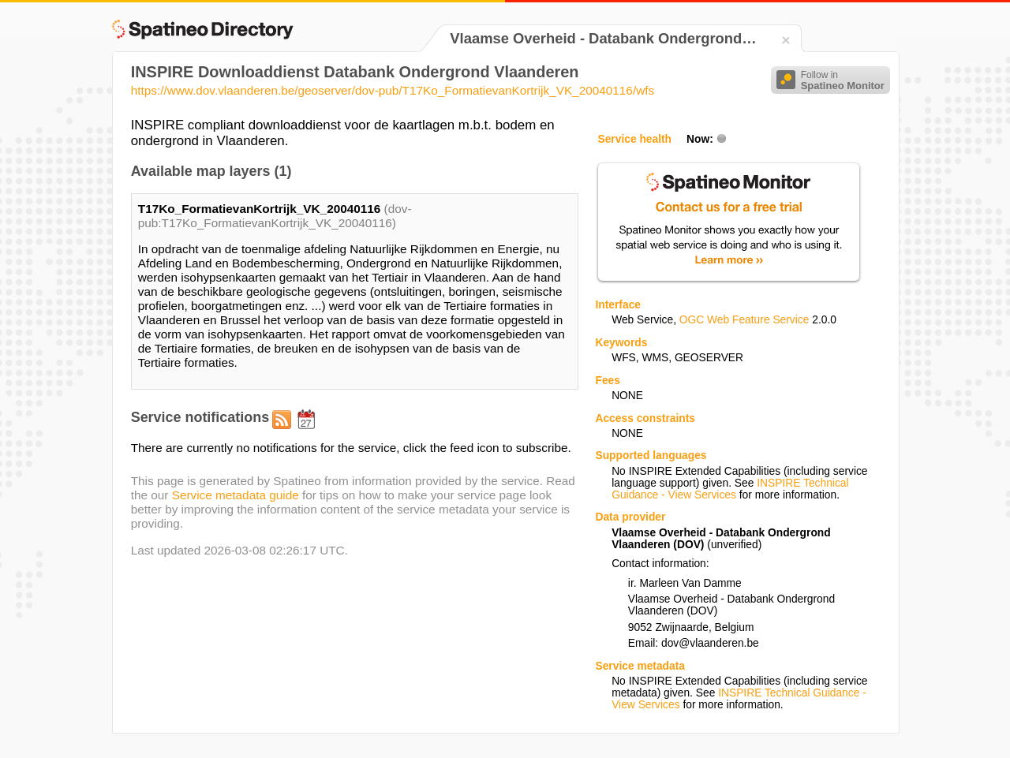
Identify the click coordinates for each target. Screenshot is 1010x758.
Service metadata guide (235, 495)
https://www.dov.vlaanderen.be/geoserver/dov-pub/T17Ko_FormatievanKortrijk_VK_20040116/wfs (392, 90)
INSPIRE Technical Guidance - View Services (730, 489)
